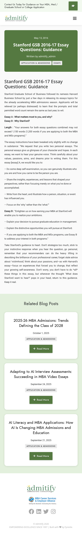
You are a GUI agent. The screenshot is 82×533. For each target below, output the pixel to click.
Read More (41, 348)
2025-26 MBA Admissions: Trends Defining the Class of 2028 (41, 323)
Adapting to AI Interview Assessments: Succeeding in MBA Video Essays (41, 374)
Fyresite (68, 527)
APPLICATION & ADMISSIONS (35, 63)
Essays (57, 63)
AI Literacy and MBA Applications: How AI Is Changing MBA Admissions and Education (41, 428)
